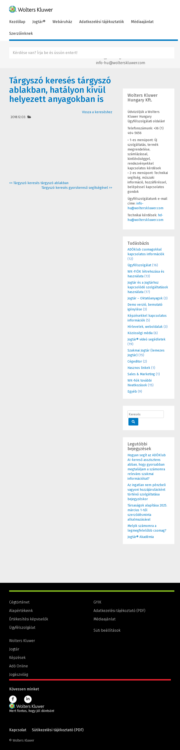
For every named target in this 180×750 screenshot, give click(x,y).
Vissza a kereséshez (97, 112)
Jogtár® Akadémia (141, 537)
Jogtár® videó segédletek (146, 339)
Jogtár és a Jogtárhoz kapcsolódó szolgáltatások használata (148, 287)
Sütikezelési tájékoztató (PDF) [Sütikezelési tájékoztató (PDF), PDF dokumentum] (57, 730)
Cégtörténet (19, 602)
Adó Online (18, 666)
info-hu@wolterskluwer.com (120, 62)
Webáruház (62, 21)
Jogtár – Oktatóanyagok (145, 298)
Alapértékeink (21, 610)
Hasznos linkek (139, 368)
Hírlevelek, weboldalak (145, 327)
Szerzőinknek (21, 33)
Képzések (17, 657)
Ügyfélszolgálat (139, 265)
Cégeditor (135, 361)
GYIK (97, 602)
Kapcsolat (17, 730)
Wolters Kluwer (22, 640)
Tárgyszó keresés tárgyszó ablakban (38, 183)
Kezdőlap (17, 21)
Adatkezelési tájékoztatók (101, 21)
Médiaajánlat (142, 21)
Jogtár (14, 649)
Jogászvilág (18, 674)
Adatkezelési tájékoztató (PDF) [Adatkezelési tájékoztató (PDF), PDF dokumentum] (119, 610)
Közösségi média (140, 333)
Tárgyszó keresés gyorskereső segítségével (76, 188)
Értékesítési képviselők (28, 619)
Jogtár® (38, 21)
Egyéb (132, 392)
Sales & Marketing (141, 374)
